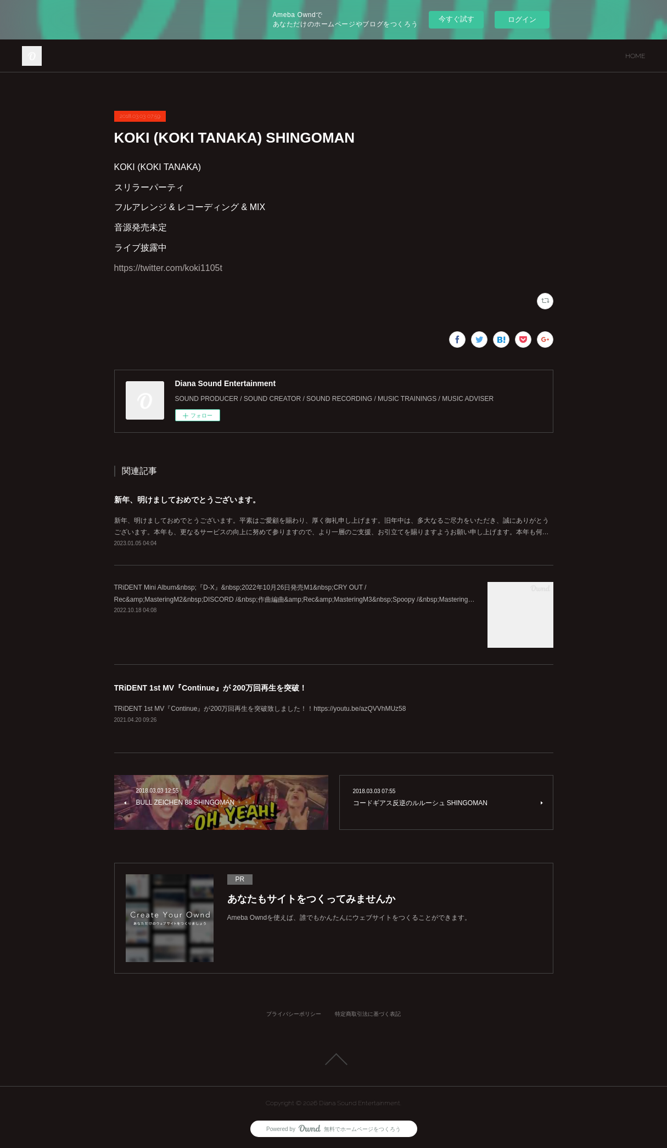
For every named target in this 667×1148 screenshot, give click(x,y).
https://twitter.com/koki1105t (168, 268)
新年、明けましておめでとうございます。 (187, 499)
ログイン (522, 19)
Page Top (333, 1059)
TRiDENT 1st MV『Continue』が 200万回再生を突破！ (210, 687)
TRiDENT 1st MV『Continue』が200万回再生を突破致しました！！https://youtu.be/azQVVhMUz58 (260, 708)
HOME (635, 56)
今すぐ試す (456, 19)
